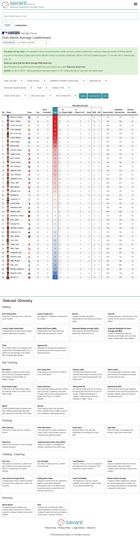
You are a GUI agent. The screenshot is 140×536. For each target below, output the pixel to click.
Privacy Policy (65, 528)
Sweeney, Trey (15, 191)
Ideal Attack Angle (9, 387)
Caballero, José (15, 179)
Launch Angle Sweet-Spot (12, 329)
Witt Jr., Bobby (15, 121)
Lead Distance (78, 461)
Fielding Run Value (45, 478)
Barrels (75, 314)
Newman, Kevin (15, 171)
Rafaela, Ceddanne (17, 269)
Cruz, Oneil (14, 240)
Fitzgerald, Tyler (16, 253)
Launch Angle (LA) (44, 314)
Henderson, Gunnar (17, 216)
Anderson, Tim (15, 232)
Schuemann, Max (16, 207)
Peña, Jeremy (14, 236)
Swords (40, 406)
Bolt (39, 505)
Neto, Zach (14, 265)
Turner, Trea (14, 244)
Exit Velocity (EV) (9, 314)
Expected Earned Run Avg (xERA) (51, 442)
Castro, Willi (14, 183)
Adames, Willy (15, 212)
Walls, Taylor (14, 249)
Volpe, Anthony (15, 138)
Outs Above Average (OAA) (13, 478)
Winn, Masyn (14, 187)
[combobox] (70, 15)
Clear (105, 96)
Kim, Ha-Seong (15, 166)
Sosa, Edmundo (15, 175)
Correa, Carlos (15, 162)
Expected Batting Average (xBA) (85, 329)
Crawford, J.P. (15, 199)
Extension (6, 442)
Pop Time (6, 461)
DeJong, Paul (14, 224)
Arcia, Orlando (15, 158)
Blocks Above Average (116, 478)
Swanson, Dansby (16, 117)
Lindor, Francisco (16, 125)
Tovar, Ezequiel (15, 129)
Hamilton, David (15, 257)
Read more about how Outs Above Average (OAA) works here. (28, 63)
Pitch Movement (44, 428)
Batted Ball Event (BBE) (47, 329)
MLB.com (91, 528)
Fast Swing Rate (43, 370)
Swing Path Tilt (79, 387)
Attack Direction (43, 387)
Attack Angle (112, 370)
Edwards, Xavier (16, 273)
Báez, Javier (14, 220)
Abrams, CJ (14, 277)
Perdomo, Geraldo (16, 228)
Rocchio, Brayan (16, 150)
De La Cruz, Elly (15, 134)
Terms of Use (50, 528)
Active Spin (77, 428)
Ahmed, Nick (14, 146)
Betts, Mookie (15, 261)
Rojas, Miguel (15, 142)
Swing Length (78, 370)
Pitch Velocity (7, 428)
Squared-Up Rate (114, 387)
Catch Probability (80, 478)
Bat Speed (6, 370)
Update (83, 96)
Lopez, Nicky (14, 203)
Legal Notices (79, 528)
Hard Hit (111, 314)
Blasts (4, 406)
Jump (109, 461)
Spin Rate (111, 428)
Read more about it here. (76, 67)
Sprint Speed (7, 505)
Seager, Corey (15, 154)
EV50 (4, 345)
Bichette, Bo (14, 195)
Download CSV (94, 96)
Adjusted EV (42, 345)
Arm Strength (42, 461)
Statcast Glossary (17, 300)
